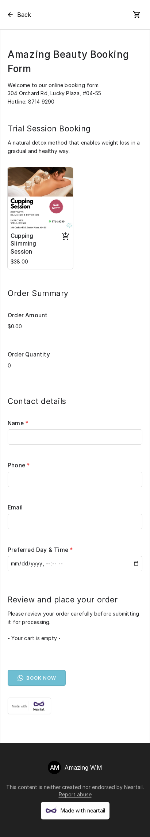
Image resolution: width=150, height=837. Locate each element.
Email (15, 507)
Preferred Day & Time (40, 549)
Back (18, 14)
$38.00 (19, 261)
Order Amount (27, 315)
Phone (19, 465)
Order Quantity (29, 354)
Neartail (133, 787)
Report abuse (75, 794)
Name (18, 423)
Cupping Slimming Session (23, 243)
